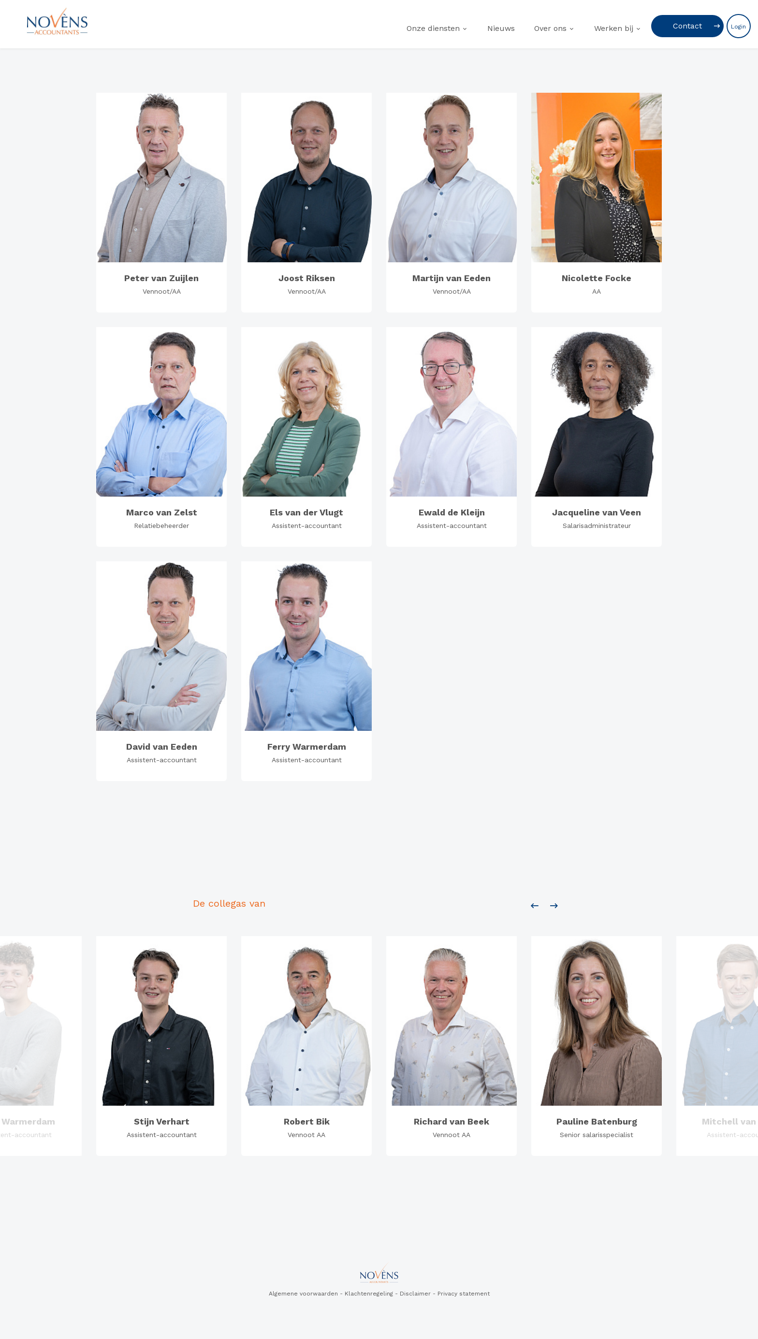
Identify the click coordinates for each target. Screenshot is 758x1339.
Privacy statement (463, 1293)
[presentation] (535, 906)
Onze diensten (433, 28)
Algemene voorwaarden (303, 1293)
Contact (687, 25)
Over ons (550, 28)
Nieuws (501, 28)
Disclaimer (415, 1293)
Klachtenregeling (369, 1293)
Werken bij (613, 28)
